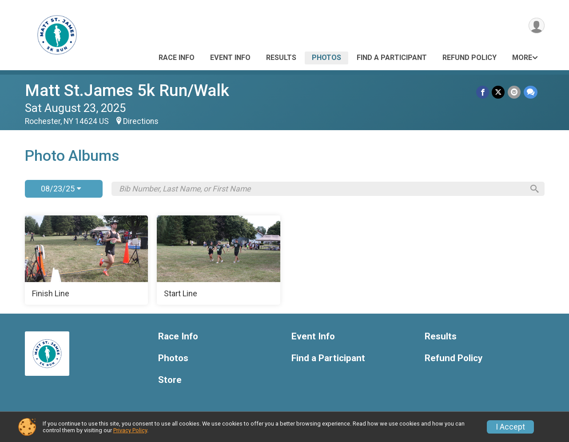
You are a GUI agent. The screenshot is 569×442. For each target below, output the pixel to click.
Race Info (177, 57)
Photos (326, 57)
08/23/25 (61, 188)
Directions (141, 121)
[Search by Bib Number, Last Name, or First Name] (321, 188)
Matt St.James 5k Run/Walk (127, 90)
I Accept (510, 426)
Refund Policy (469, 57)
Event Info (230, 57)
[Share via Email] (514, 92)
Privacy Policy (130, 430)
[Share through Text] (530, 92)
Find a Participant (392, 57)
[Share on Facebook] (483, 92)
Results (281, 57)
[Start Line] (218, 260)
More (522, 57)
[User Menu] (536, 26)
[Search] (533, 188)
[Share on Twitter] (499, 92)
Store (170, 380)
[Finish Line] (86, 260)
